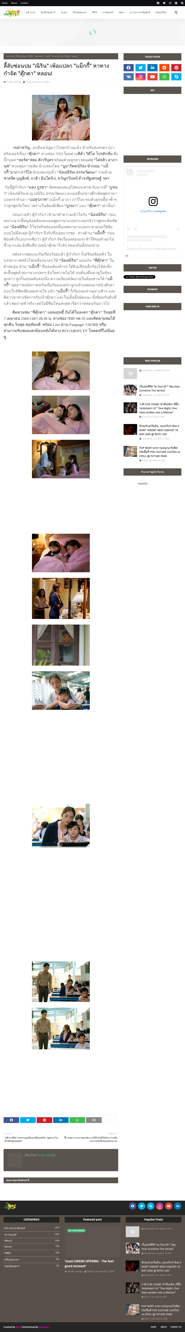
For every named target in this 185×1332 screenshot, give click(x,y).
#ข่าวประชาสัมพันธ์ (32, 1228)
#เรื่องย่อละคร (32, 1259)
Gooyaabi (44, 1327)
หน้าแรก (10, 56)
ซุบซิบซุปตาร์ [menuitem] (48, 12)
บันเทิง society (14, 82)
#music (32, 1240)
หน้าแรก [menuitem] (30, 12)
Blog (18, 1327)
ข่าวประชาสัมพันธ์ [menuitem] (140, 12)
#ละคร (32, 1246)
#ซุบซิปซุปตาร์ (32, 1266)
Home (5, 3)
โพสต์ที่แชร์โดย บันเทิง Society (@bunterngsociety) (155, 248)
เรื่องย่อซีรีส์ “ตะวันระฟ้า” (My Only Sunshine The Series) (159, 388)
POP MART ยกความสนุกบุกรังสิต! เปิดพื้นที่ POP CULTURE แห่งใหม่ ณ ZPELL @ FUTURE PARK (159, 452)
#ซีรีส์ (32, 1253)
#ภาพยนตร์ (32, 1234)
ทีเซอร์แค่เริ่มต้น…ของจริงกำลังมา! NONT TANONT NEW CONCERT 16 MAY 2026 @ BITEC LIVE (159, 430)
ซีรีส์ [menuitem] (94, 12)
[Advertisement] (152, 126)
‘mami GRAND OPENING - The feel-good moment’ (90, 1263)
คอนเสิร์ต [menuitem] (161, 12)
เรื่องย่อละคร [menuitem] (79, 12)
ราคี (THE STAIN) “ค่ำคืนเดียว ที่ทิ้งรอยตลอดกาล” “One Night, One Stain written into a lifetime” (159, 408)
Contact (24, 3)
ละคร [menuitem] (64, 12)
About (14, 3)
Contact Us (176, 1327)
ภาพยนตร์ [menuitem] (107, 12)
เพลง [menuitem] (121, 12)
